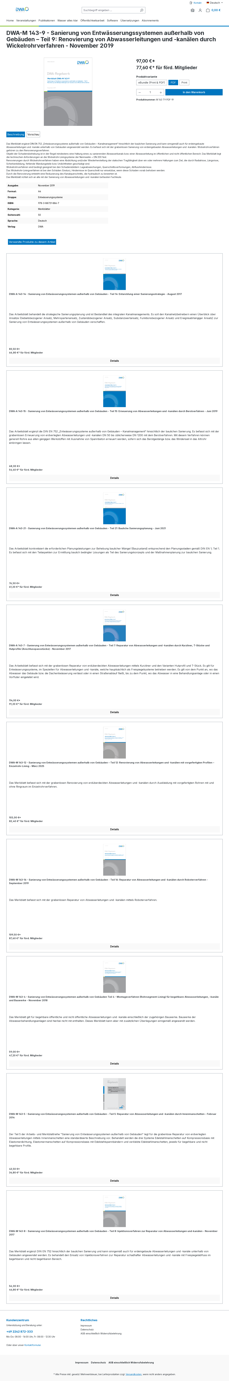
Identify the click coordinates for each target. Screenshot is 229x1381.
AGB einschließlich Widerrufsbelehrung (101, 1333)
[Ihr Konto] (200, 10)
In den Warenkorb (194, 92)
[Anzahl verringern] (139, 92)
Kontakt (197, 2)
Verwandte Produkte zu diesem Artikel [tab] (32, 241)
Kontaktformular (32, 1345)
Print (184, 82)
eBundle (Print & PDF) (151, 82)
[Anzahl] (150, 92)
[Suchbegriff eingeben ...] (110, 10)
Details (114, 360)
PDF (173, 82)
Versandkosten (134, 1374)
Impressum (86, 1325)
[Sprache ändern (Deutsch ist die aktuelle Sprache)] (215, 2)
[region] (68, 92)
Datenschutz (87, 1329)
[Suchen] (141, 10)
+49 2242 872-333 (19, 1331)
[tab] (15, 134)
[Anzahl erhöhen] (161, 92)
